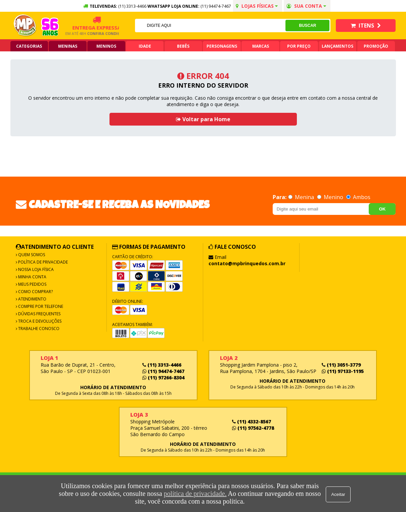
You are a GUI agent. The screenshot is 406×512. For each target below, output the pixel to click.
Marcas (260, 46)
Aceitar (339, 493)
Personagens (222, 46)
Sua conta (306, 6)
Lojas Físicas (257, 6)
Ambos (358, 197)
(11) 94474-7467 (215, 6)
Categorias (29, 46)
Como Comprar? (35, 291)
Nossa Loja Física (35, 269)
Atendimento (31, 299)
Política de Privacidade (42, 262)
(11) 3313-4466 (161, 365)
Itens (366, 25)
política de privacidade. (194, 493)
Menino (331, 197)
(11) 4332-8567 (251, 421)
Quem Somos (31, 255)
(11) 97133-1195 (343, 371)
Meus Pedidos (31, 284)
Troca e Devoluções (39, 321)
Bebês (183, 46)
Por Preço (299, 46)
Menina (301, 197)
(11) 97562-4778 (253, 428)
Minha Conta (31, 277)
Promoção (376, 46)
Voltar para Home (203, 119)
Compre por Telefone (40, 306)
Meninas (67, 46)
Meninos (106, 46)
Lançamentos (337, 46)
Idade (145, 46)
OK (382, 209)
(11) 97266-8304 (163, 377)
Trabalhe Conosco (38, 328)
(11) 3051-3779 (341, 365)
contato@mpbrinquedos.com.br (247, 263)
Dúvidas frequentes (38, 314)
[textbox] (210, 25)
